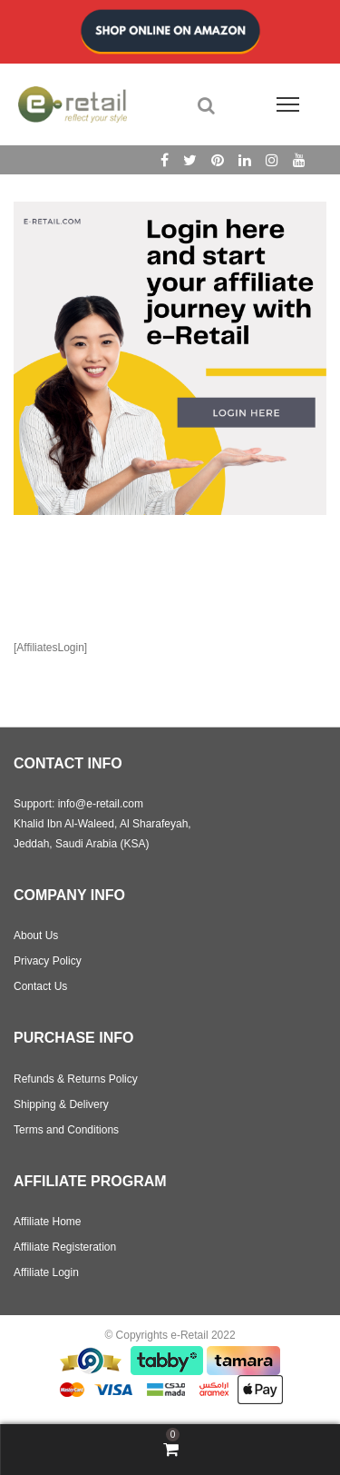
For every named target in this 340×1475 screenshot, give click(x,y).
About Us (36, 935)
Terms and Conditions (66, 1130)
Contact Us (40, 986)
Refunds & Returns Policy (76, 1079)
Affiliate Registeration (65, 1247)
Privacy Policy (48, 961)
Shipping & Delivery (61, 1104)
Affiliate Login (46, 1272)
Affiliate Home (47, 1221)
